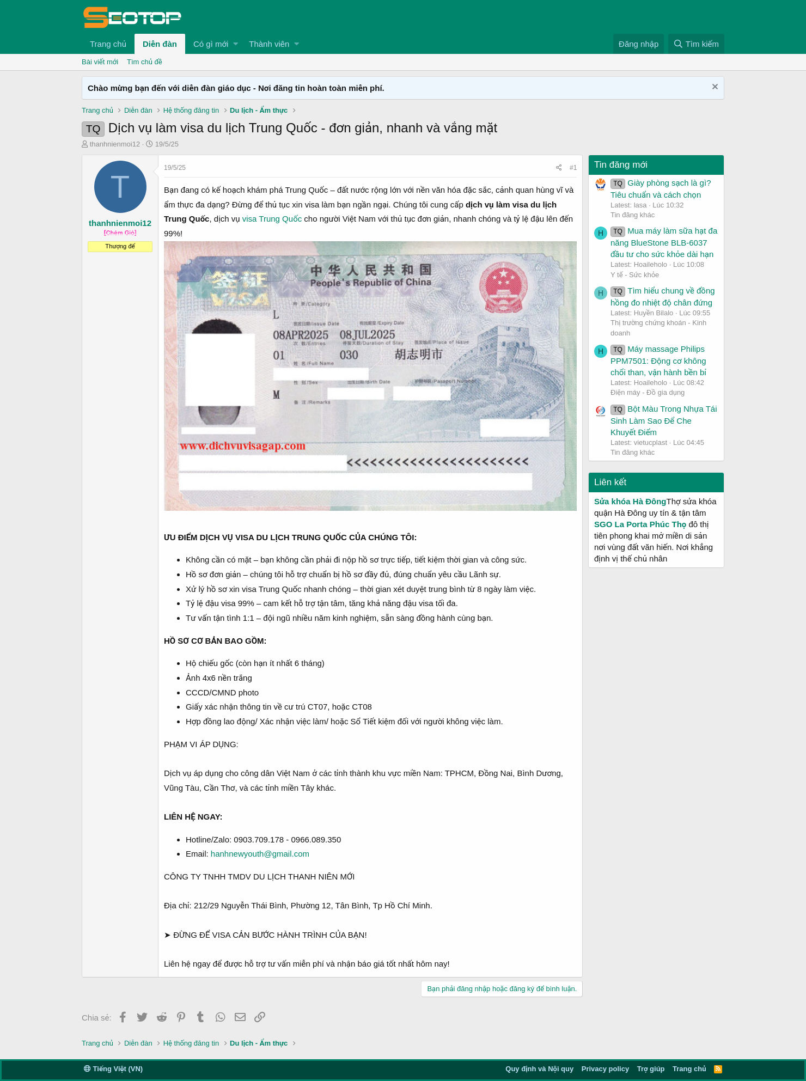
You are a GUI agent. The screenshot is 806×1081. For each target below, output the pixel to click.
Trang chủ (108, 43)
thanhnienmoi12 (115, 144)
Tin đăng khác (632, 215)
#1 (573, 168)
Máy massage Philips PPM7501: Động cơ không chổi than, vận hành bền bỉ (658, 360)
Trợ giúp (651, 1069)
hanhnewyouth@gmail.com (260, 853)
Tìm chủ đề (144, 62)
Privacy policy (605, 1069)
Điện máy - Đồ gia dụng (647, 392)
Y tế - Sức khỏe (634, 275)
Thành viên (269, 43)
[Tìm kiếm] (696, 44)
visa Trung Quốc (272, 218)
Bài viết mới (100, 62)
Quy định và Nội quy (539, 1069)
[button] (235, 44)
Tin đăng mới (621, 165)
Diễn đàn (160, 43)
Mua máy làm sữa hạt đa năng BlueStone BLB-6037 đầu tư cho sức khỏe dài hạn (663, 242)
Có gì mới (210, 43)
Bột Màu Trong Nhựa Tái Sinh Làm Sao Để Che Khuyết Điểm (663, 420)
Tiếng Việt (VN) (113, 1069)
